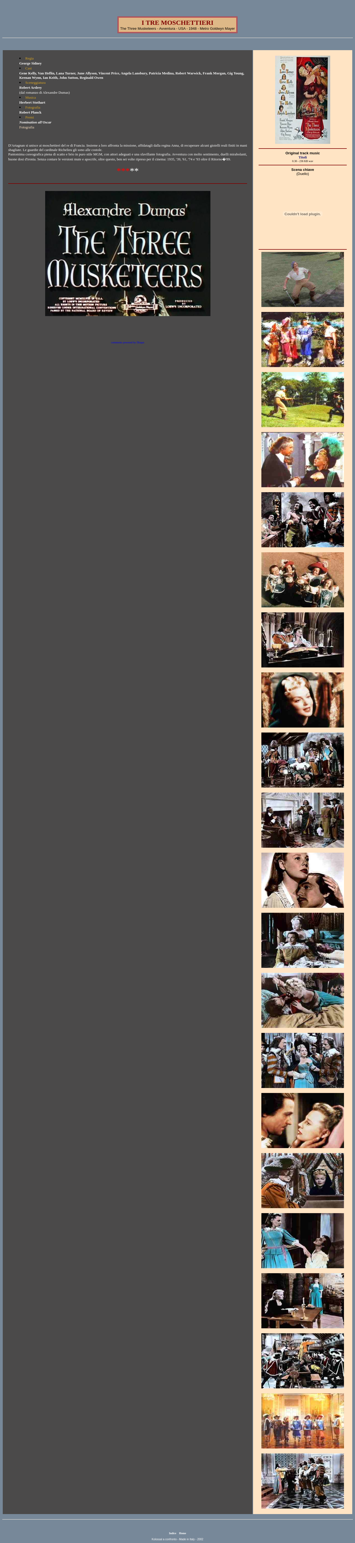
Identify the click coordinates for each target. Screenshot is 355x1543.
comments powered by (127, 342)
